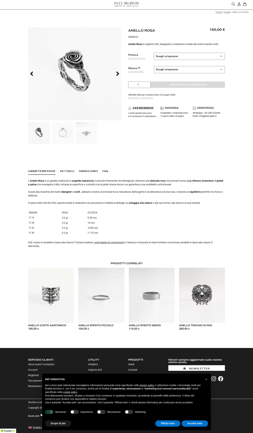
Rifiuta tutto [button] (168, 423)
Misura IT (134, 68)
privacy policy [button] (147, 385)
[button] (31, 74)
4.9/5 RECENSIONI (143, 108)
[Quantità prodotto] (139, 84)
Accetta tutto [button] (194, 423)
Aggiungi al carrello (188, 84)
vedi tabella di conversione (109, 242)
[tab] (42, 171)
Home (219, 12)
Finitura (133, 55)
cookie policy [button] (70, 392)
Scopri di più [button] (58, 423)
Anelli (227, 12)
